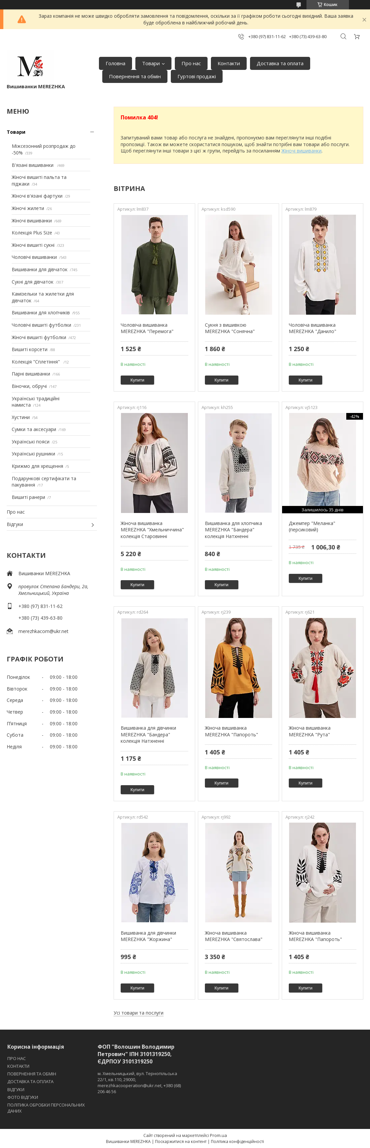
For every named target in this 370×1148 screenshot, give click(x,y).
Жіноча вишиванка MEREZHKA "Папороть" (231, 731)
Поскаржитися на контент (181, 1141)
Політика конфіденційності (237, 1141)
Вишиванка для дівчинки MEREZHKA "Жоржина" (148, 936)
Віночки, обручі (29, 386)
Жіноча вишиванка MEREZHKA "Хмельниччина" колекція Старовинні (152, 529)
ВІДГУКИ (15, 1089)
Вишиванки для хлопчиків (41, 312)
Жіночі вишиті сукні (33, 245)
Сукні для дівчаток (32, 282)
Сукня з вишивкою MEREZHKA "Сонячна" (230, 328)
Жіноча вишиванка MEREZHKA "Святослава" (233, 936)
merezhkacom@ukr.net (43, 631)
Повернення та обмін (135, 76)
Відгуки (15, 524)
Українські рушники (33, 453)
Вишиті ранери (28, 497)
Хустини (21, 417)
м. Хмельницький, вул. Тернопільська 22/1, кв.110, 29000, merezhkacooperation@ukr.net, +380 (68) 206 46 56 (139, 1082)
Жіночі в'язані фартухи (37, 196)
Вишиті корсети (29, 349)
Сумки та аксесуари (34, 429)
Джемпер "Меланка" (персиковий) (312, 526)
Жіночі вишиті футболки (39, 337)
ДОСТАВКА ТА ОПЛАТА (30, 1081)
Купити (137, 380)
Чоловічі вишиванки (34, 257)
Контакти (229, 63)
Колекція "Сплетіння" (36, 361)
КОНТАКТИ (18, 1066)
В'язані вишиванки (33, 165)
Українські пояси (30, 441)
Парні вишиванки (31, 374)
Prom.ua (218, 1135)
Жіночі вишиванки (32, 220)
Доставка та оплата (280, 63)
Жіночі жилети (28, 208)
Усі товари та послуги (138, 1013)
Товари (151, 63)
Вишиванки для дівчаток (40, 269)
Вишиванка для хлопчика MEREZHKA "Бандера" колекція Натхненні (233, 529)
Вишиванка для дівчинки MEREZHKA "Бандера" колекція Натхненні (148, 734)
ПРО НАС (16, 1058)
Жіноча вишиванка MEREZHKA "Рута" (310, 731)
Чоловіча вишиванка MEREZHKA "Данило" (312, 328)
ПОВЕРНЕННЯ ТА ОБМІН (31, 1074)
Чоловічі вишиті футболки (41, 325)
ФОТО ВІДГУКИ (22, 1097)
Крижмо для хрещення (37, 466)
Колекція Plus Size (32, 232)
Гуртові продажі (196, 76)
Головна (115, 63)
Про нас (191, 63)
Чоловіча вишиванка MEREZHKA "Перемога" (147, 328)
